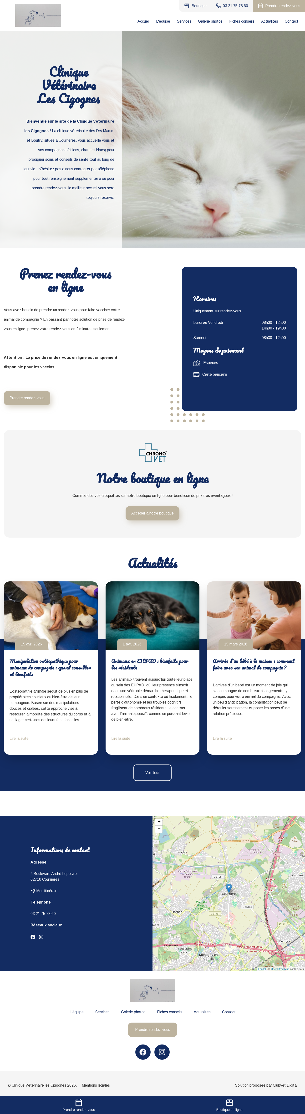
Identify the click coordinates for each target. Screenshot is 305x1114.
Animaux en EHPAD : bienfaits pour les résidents (149, 664)
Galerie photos (210, 21)
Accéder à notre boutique (152, 513)
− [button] (159, 829)
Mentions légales (96, 1085)
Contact (291, 21)
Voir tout (152, 773)
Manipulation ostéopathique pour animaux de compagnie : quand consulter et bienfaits (50, 667)
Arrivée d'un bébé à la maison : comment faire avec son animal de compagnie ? (254, 664)
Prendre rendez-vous (27, 398)
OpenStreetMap (280, 969)
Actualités (269, 21)
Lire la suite (19, 738)
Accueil (143, 21)
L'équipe (163, 21)
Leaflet (262, 969)
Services (184, 21)
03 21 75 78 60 (43, 914)
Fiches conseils (241, 21)
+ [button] (159, 822)
